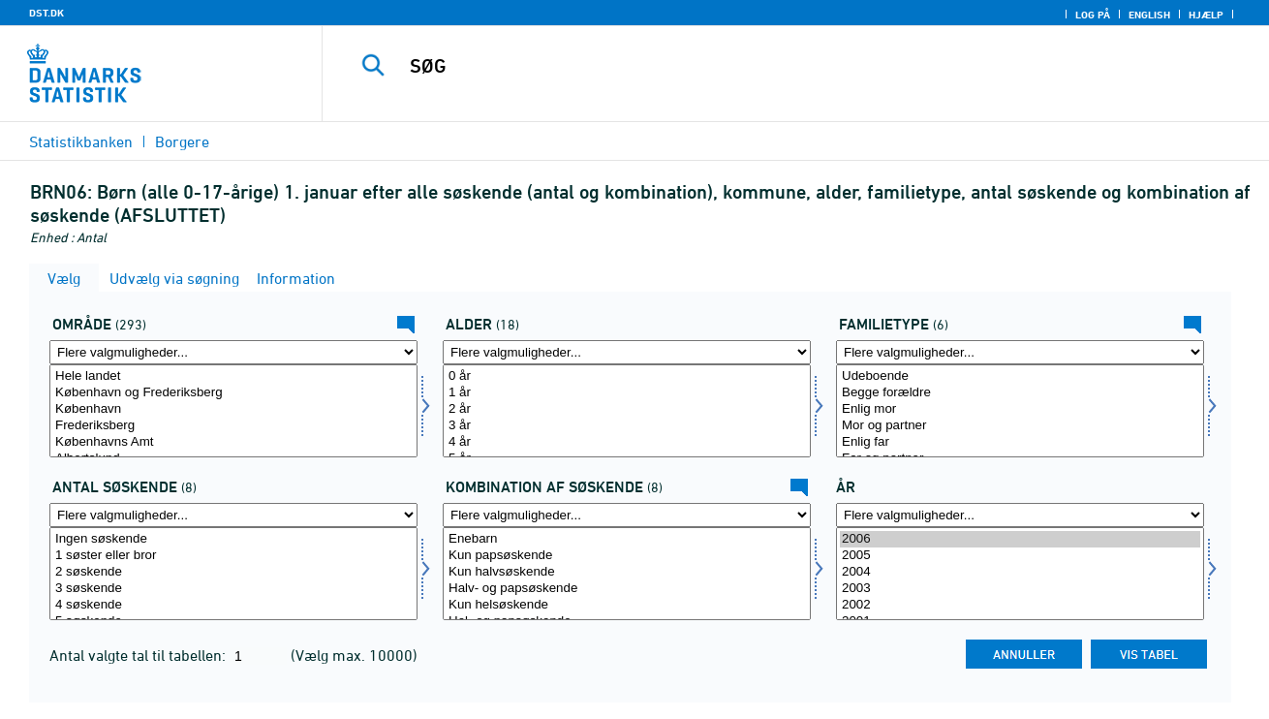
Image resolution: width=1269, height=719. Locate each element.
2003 (1020, 588)
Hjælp (1206, 14)
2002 (1020, 605)
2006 (1020, 539)
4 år (627, 442)
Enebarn (627, 539)
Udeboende (1020, 376)
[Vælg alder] (627, 410)
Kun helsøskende (627, 605)
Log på (1092, 14)
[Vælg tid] (1020, 573)
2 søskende (233, 572)
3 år (627, 426)
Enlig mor (1020, 409)
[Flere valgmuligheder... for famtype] (1020, 352)
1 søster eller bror (233, 555)
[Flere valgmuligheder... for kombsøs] (627, 515)
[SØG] (775, 66)
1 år (627, 393)
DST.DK (46, 12)
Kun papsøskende (627, 555)
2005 (1020, 555)
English (1149, 14)
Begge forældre (1020, 393)
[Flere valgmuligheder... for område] (233, 352)
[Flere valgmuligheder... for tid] (1020, 515)
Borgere (182, 141)
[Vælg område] (233, 410)
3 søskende (233, 588)
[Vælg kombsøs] (627, 573)
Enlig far (1020, 442)
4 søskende (233, 605)
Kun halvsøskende (627, 572)
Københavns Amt (233, 442)
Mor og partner (1020, 426)
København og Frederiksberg (233, 393)
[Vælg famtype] (1020, 410)
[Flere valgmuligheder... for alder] (627, 352)
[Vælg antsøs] (233, 573)
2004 (1020, 572)
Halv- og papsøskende (627, 588)
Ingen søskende (233, 539)
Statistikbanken (81, 141)
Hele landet (233, 376)
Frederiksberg (233, 426)
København (233, 409)
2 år (627, 409)
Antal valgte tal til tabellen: (139, 655)
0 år (627, 376)
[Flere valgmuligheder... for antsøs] (233, 515)
